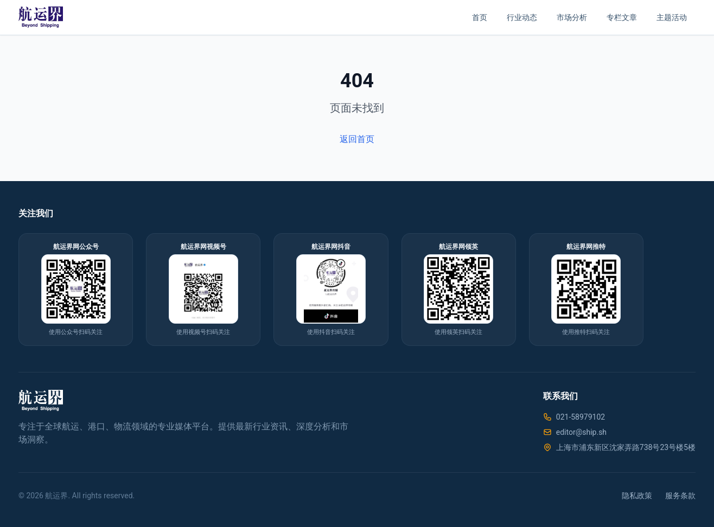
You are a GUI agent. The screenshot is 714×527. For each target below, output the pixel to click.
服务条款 (680, 495)
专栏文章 (622, 17)
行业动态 (522, 17)
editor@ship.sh (581, 432)
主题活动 (671, 17)
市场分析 (572, 17)
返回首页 (357, 139)
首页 (479, 17)
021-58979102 (580, 417)
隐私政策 (637, 495)
